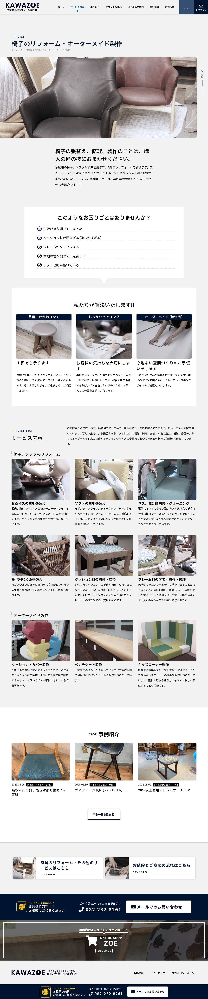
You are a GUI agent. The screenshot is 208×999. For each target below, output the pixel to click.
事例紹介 (94, 7)
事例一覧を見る (102, 814)
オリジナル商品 (114, 7)
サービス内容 (77, 7)
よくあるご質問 (136, 7)
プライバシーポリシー (184, 973)
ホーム (61, 7)
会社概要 (138, 973)
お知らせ (169, 7)
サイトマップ (157, 973)
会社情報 (154, 7)
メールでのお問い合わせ (150, 991)
